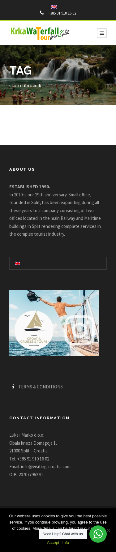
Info (65, 542)
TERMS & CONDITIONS (40, 387)
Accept (53, 542)
